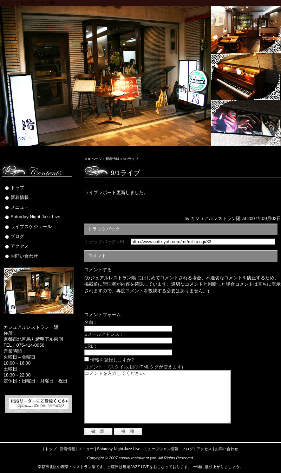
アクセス (20, 246)
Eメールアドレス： (104, 334)
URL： (91, 346)
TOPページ (93, 159)
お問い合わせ (24, 256)
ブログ (17, 236)
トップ (17, 187)
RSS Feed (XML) (38, 403)
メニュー (20, 207)
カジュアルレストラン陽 (27, 2)
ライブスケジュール (31, 226)
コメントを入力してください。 (157, 397)
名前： (91, 322)
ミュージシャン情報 (161, 449)
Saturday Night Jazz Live (35, 216)
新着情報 (112, 159)
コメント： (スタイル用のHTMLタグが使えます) (133, 366)
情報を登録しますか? (109, 359)
